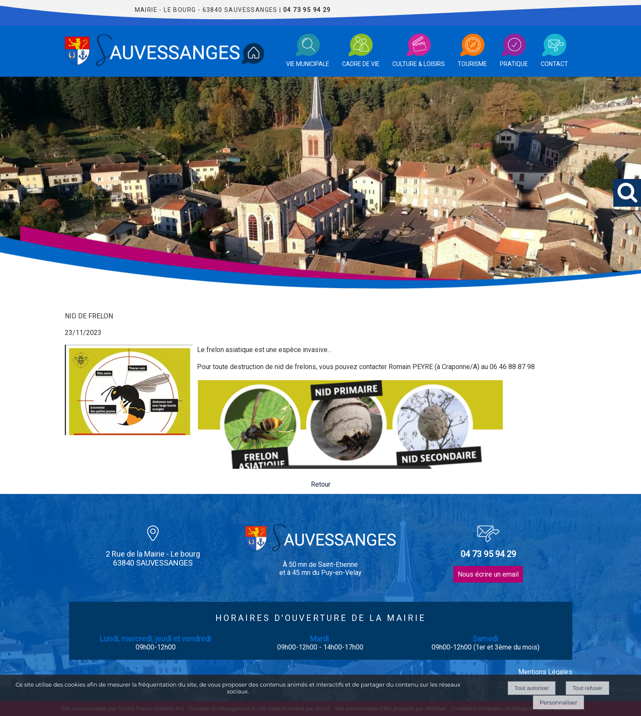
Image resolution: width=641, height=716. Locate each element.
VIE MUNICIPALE (307, 64)
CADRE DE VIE (361, 64)
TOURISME (472, 64)
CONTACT (554, 64)
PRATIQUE (514, 64)
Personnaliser (558, 702)
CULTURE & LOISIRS (418, 64)
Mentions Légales (545, 672)
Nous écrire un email (488, 574)
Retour (321, 484)
